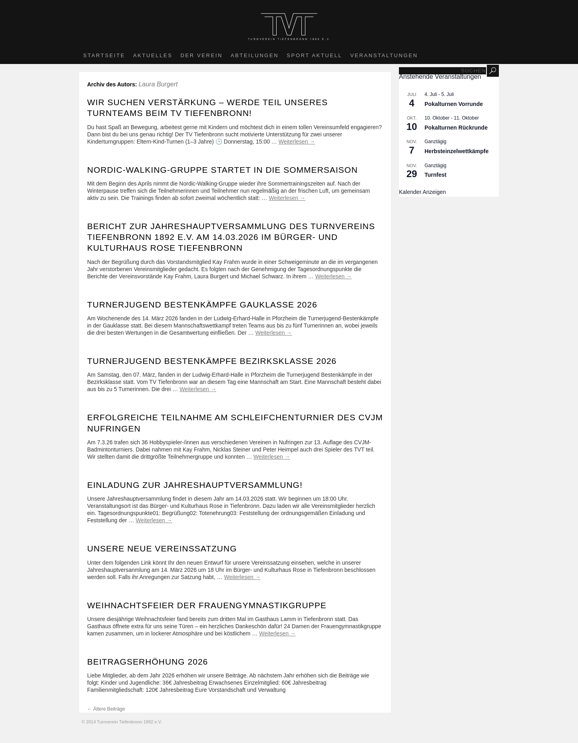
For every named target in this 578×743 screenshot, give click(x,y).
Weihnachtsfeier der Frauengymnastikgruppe (207, 605)
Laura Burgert (158, 84)
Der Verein (202, 55)
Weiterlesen (297, 141)
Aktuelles (153, 55)
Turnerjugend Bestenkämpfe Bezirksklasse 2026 (212, 361)
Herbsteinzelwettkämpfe (456, 151)
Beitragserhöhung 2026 (147, 661)
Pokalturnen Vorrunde (454, 104)
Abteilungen (255, 55)
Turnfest (435, 175)
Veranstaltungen (384, 55)
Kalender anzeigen (422, 192)
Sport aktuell (314, 55)
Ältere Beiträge (106, 709)
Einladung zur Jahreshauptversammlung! (195, 484)
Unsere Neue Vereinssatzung (162, 548)
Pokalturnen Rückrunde (456, 127)
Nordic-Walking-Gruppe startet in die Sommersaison (222, 169)
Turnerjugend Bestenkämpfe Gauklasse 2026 (202, 304)
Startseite (104, 55)
